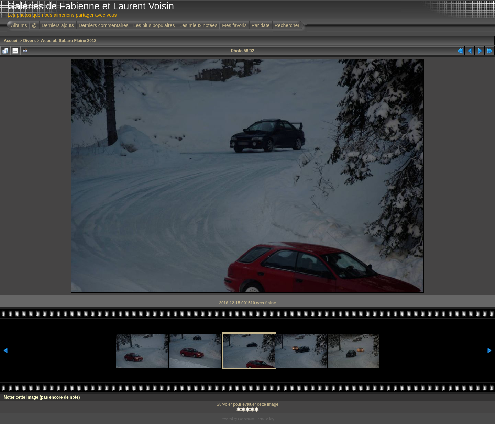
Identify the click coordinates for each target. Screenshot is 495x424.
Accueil (11, 40)
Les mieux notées (198, 25)
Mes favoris (234, 25)
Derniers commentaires (104, 25)
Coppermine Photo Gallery (256, 419)
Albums (19, 25)
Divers (29, 40)
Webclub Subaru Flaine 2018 (69, 40)
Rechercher (287, 25)
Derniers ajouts (58, 25)
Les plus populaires (154, 25)
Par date (261, 25)
